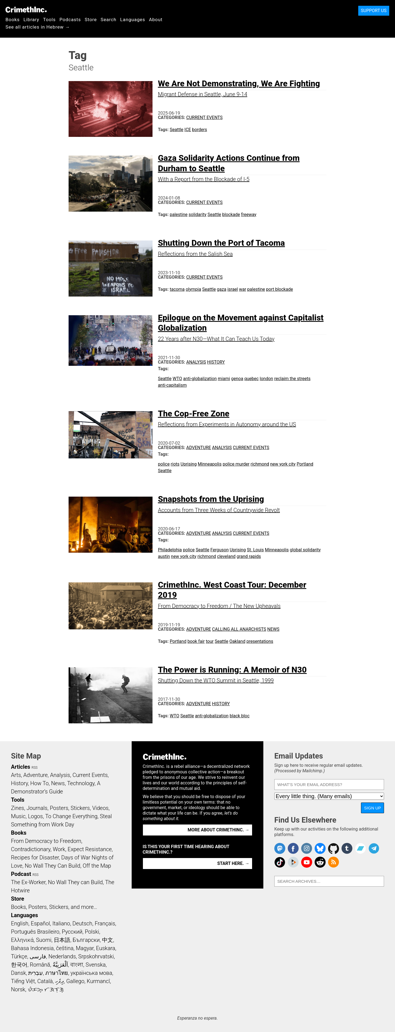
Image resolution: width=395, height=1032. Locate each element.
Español (40, 923)
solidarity (198, 214)
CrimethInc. (26, 9)
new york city (282, 464)
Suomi (43, 940)
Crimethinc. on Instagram (306, 848)
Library (31, 19)
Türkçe (19, 956)
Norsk (18, 989)
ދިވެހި (59, 981)
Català (45, 981)
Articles (20, 766)
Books (12, 19)
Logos (35, 816)
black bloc (239, 715)
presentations (259, 641)
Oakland (237, 641)
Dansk (18, 973)
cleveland (226, 556)
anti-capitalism (172, 385)
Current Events (204, 117)
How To (39, 783)
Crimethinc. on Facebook (293, 848)
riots (175, 464)
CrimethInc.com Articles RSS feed (333, 862)
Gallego (75, 981)
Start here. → (233, 863)
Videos (100, 808)
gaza (221, 289)
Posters (59, 808)
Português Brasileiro (35, 931)
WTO (177, 378)
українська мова (91, 973)
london (266, 378)
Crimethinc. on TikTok (279, 862)
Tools (49, 19)
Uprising (188, 464)
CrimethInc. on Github (333, 848)
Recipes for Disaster (35, 857)
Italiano (61, 923)
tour (209, 641)
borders (199, 129)
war (242, 289)
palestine (179, 214)
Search (108, 19)
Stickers (80, 808)
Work (59, 849)
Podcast (21, 874)
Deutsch (82, 923)
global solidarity (305, 549)
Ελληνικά (22, 940)
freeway (248, 214)
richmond (259, 464)
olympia (193, 289)
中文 (107, 940)
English (20, 923)
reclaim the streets (292, 378)
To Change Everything (71, 816)
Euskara (105, 948)
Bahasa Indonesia (32, 948)
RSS (35, 768)
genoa (237, 378)
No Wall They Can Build (52, 865)
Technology (81, 783)
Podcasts (70, 19)
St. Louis (255, 549)
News (273, 629)
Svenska (96, 964)
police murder (236, 464)
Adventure (198, 447)
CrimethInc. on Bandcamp (360, 848)
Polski (92, 931)
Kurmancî (98, 981)
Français (105, 923)
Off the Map (97, 865)
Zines (17, 808)
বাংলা (76, 964)
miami (224, 378)
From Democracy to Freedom (46, 841)
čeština (64, 948)
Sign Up (372, 808)
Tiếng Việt (23, 981)
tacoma (177, 289)
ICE (187, 129)
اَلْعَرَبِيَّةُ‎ (60, 964)
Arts (16, 775)
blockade (231, 214)
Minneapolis (210, 464)
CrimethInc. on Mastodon (279, 848)
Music (18, 816)
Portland (305, 464)
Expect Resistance (90, 849)
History (216, 362)
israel (232, 289)
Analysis (196, 362)
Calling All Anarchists (239, 629)
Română (40, 964)
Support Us (373, 10)
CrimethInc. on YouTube (306, 862)
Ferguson (219, 549)
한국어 (19, 964)
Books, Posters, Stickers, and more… (54, 907)
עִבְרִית (35, 973)
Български (86, 940)
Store (91, 19)
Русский (72, 931)
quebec (251, 378)
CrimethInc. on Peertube (293, 862)
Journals (37, 808)
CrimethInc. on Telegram (373, 848)
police (164, 464)
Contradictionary (30, 849)
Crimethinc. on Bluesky (320, 848)
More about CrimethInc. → (218, 829)
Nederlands (62, 956)
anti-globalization (200, 378)
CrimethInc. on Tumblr (347, 848)
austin (164, 556)
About (156, 19)
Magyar (85, 948)
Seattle (177, 129)
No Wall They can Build (75, 882)
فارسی (38, 956)
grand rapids (248, 556)
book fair (196, 641)
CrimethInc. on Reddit (320, 862)
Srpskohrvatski (96, 956)
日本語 (62, 940)
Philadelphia (170, 549)
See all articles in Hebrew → (37, 27)
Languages (132, 19)
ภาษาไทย (56, 973)
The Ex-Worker (28, 882)
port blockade (279, 289)
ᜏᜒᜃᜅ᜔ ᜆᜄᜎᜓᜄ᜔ (46, 989)
